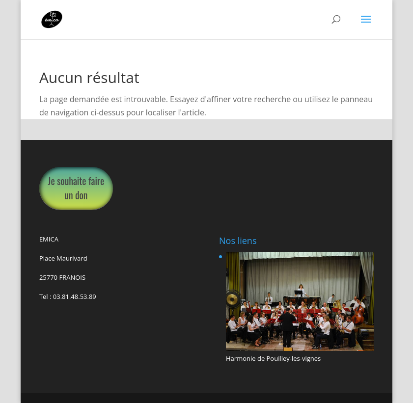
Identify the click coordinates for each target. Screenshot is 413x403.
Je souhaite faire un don (76, 188)
